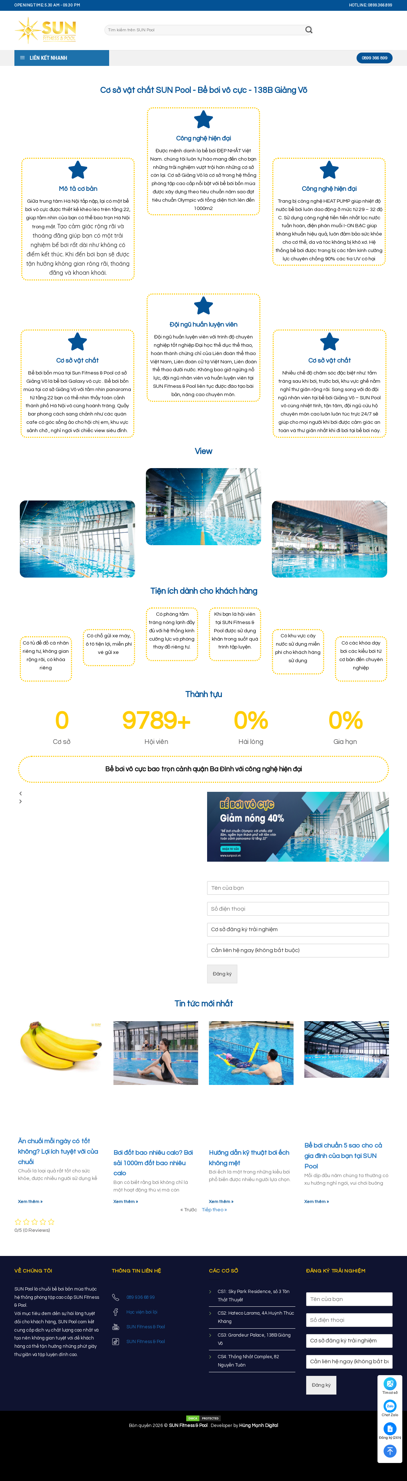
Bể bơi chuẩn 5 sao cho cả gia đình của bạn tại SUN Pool (343, 1156)
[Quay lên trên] (390, 1451)
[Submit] (308, 30)
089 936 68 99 (140, 1297)
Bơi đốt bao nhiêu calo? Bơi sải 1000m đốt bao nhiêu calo (153, 1163)
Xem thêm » (30, 1201)
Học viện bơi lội (141, 1312)
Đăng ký (222, 974)
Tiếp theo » (214, 1209)
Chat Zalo (390, 1408)
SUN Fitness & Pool (145, 1326)
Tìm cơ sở (390, 1386)
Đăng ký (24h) (390, 1431)
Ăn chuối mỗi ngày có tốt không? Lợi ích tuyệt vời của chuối (58, 1152)
